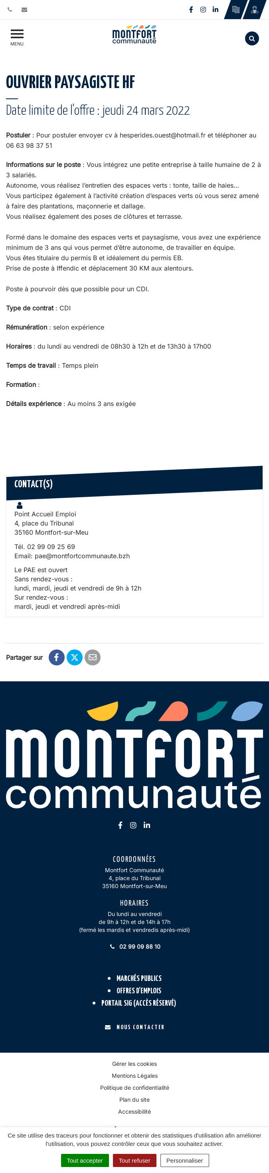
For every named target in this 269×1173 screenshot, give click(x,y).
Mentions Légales (135, 1075)
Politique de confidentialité (134, 1087)
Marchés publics (139, 979)
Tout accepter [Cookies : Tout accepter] (85, 1160)
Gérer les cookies (134, 1063)
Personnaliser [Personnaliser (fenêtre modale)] (184, 1160)
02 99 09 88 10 (134, 946)
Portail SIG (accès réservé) (138, 1003)
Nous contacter (134, 1027)
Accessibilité (134, 1111)
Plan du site (134, 1099)
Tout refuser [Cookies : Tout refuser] (134, 1160)
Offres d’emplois (139, 991)
